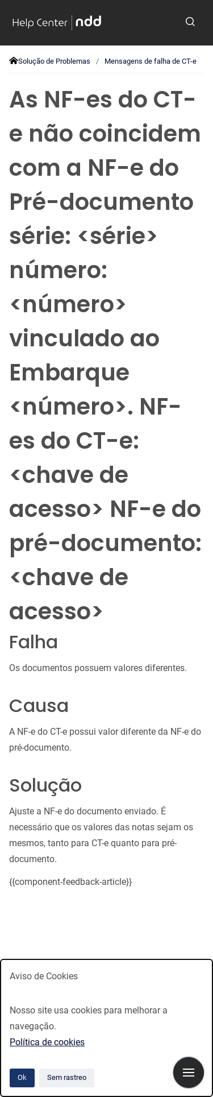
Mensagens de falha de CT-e (151, 61)
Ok (22, 1077)
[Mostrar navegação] (188, 1072)
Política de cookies (47, 1042)
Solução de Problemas (54, 61)
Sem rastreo (66, 1077)
